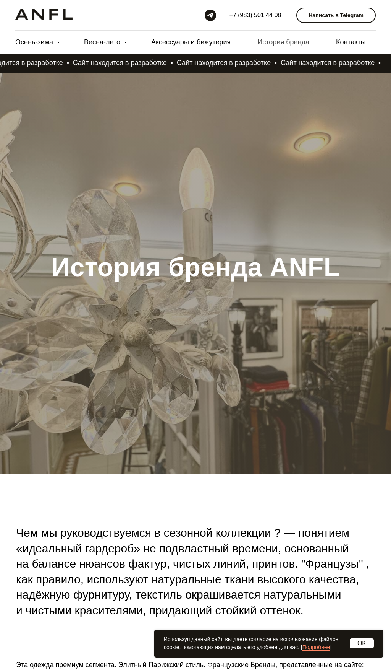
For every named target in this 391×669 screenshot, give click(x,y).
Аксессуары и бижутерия (191, 42)
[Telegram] (210, 15)
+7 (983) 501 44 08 (255, 15)
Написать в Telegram (336, 15)
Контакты (351, 42)
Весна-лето (103, 42)
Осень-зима (35, 42)
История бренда (283, 42)
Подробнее (316, 647)
